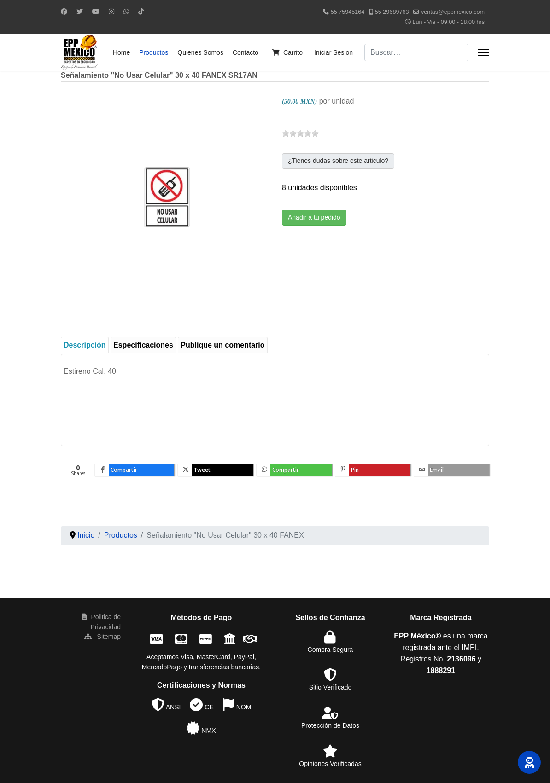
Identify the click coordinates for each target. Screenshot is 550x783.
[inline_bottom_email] (451, 470)
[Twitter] (79, 11)
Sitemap (102, 636)
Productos (153, 52)
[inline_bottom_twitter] (215, 470)
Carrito (285, 52)
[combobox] (416, 52)
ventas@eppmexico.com (453, 12)
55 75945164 (348, 12)
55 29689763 (392, 12)
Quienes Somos (200, 52)
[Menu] (483, 52)
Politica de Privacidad (101, 622)
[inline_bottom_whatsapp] (294, 470)
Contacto (245, 52)
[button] (529, 762)
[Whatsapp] (126, 11)
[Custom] (141, 11)
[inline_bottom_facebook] (134, 470)
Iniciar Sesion (333, 52)
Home (121, 52)
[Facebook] (64, 11)
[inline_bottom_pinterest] (372, 470)
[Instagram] (111, 11)
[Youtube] (95, 11)
